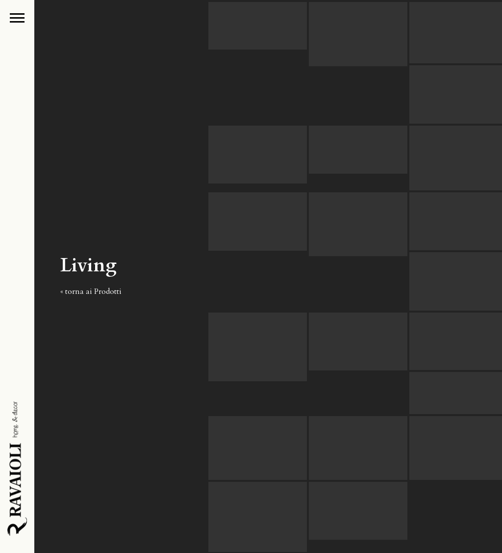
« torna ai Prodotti (91, 291)
